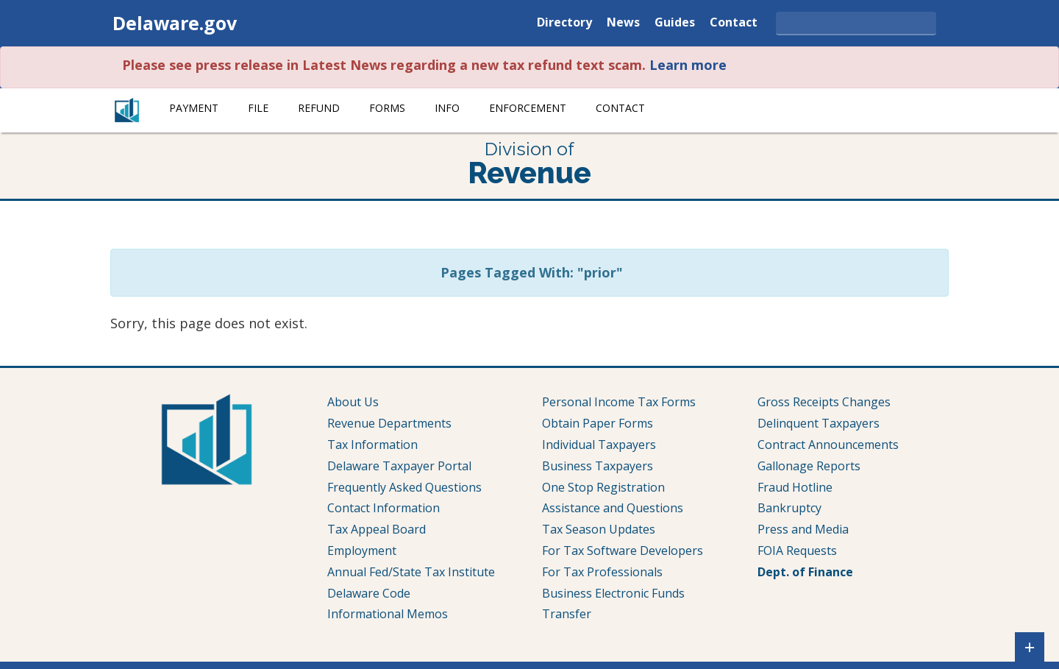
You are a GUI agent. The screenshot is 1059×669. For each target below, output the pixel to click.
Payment (193, 108)
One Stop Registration (603, 487)
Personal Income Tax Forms (619, 402)
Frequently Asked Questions (404, 487)
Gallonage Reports (808, 466)
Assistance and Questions (612, 508)
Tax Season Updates (598, 529)
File (258, 108)
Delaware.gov (175, 22)
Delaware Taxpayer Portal (399, 466)
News (623, 23)
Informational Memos (387, 614)
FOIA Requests (797, 550)
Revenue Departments (389, 423)
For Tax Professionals (602, 572)
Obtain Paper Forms (597, 423)
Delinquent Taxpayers (818, 423)
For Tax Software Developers (622, 550)
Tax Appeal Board (376, 529)
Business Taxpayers (597, 466)
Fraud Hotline (794, 487)
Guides (675, 23)
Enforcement (527, 108)
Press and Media (803, 529)
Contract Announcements (828, 444)
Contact (733, 23)
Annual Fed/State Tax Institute (411, 572)
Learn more (688, 65)
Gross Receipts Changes (824, 402)
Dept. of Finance (805, 572)
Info (447, 108)
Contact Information (383, 508)
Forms (387, 108)
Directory (564, 23)
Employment (361, 550)
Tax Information (372, 444)
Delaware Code (368, 593)
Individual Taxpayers (599, 444)
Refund (319, 108)
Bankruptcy (789, 508)
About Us (353, 402)
